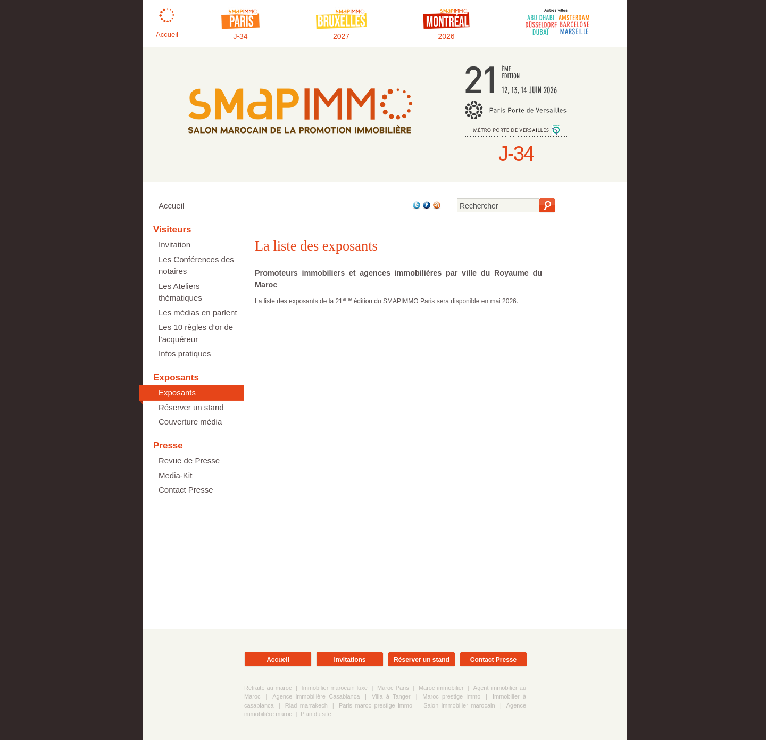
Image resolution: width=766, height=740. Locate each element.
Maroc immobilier (441, 688)
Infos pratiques (185, 353)
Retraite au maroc (268, 688)
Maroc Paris (393, 688)
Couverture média (190, 421)
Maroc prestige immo (451, 696)
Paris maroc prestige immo (375, 705)
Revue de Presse (189, 460)
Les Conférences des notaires (196, 265)
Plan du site (316, 714)
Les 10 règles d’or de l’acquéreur (196, 333)
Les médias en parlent (198, 312)
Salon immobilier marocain (459, 705)
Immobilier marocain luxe (335, 688)
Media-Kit (175, 475)
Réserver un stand (191, 407)
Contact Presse (186, 489)
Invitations (349, 659)
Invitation (174, 244)
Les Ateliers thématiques (180, 292)
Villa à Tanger (391, 696)
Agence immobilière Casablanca (316, 696)
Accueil (171, 205)
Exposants (177, 392)
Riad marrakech (306, 705)
